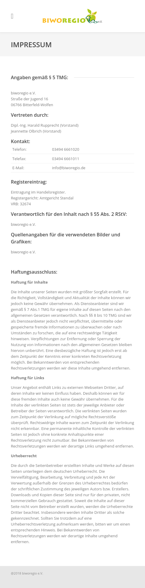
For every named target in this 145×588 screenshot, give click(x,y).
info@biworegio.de (68, 167)
